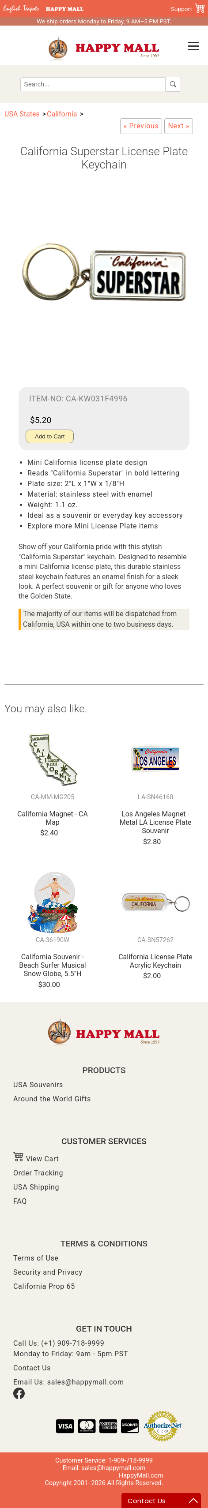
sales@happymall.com (85, 1382)
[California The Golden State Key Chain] (141, 126)
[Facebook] (19, 1396)
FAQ (20, 1201)
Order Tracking (38, 1173)
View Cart (36, 1159)
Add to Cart (49, 436)
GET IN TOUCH (104, 1329)
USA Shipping (36, 1187)
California (62, 114)
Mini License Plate (106, 526)
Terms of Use (36, 1258)
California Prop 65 (44, 1286)
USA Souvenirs (38, 1085)
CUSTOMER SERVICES (104, 1141)
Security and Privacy (48, 1272)
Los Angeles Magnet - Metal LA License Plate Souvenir (156, 822)
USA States (22, 114)
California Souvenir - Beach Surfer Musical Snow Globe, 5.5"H (52, 965)
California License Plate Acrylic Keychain (155, 961)
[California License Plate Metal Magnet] (178, 126)
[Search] (93, 84)
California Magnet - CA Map (52, 818)
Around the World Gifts (52, 1099)
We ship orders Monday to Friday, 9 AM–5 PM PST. (104, 21)
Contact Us (32, 1368)
